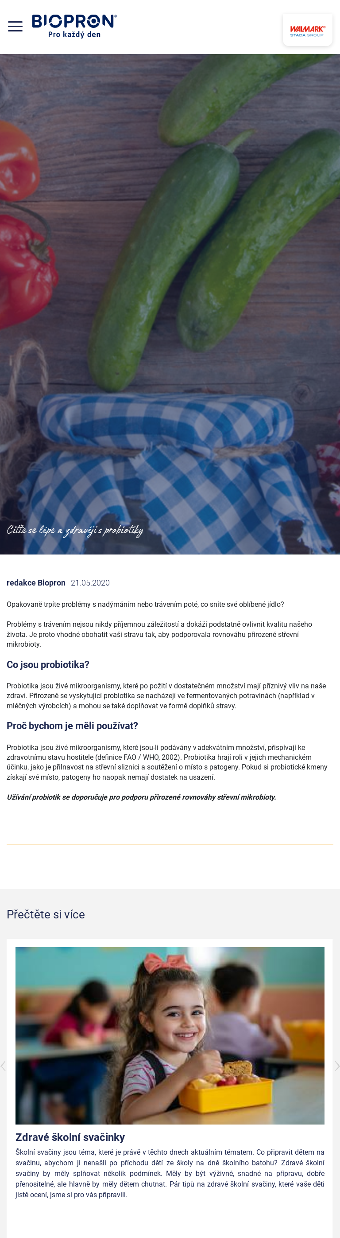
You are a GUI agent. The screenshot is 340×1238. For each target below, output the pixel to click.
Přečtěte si (290, 1216)
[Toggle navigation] (19, 26)
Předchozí (3, 1065)
